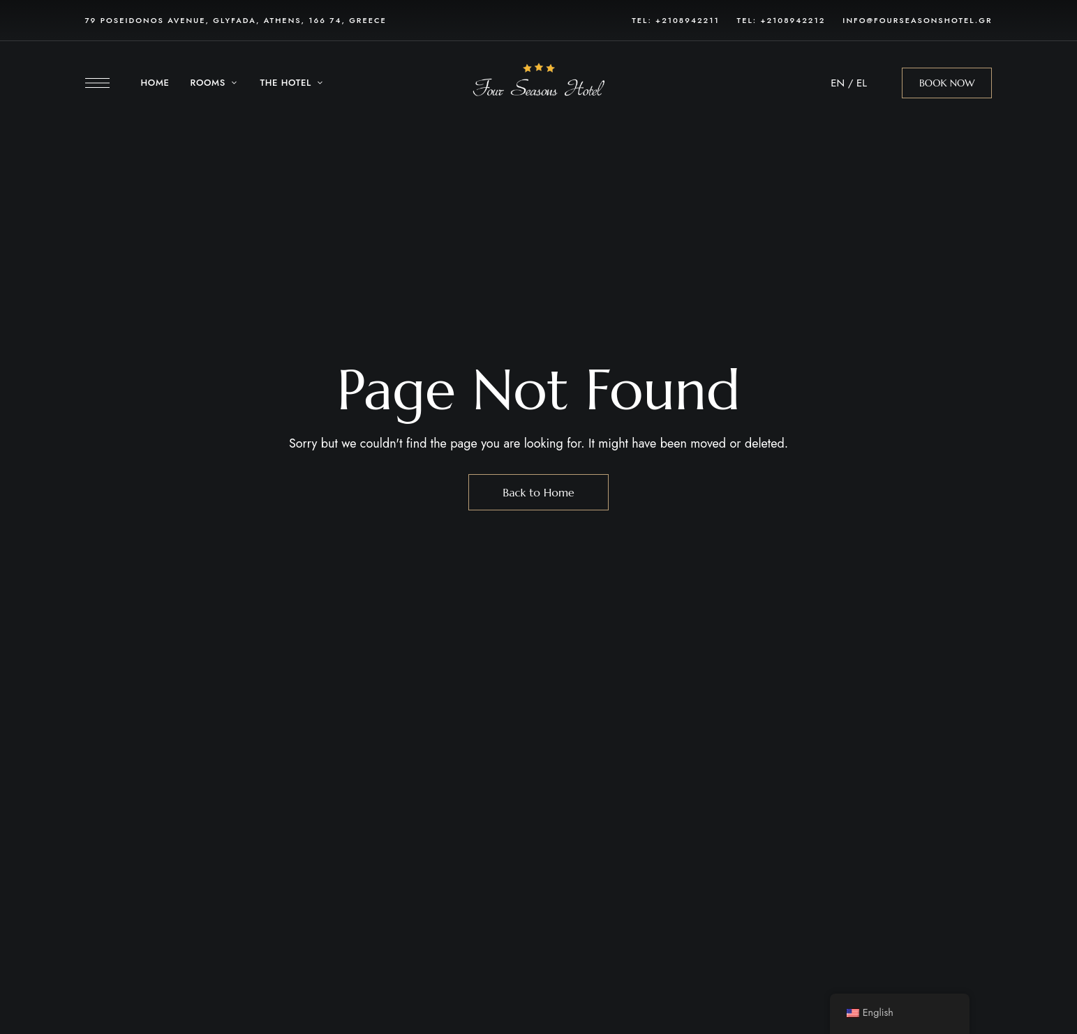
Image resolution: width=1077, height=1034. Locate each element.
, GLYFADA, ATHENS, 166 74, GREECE (296, 20)
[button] (947, 83)
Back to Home (538, 492)
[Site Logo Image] (538, 83)
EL (861, 83)
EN (838, 83)
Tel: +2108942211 (675, 20)
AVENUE (186, 20)
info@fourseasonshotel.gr (917, 20)
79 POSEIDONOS (126, 20)
